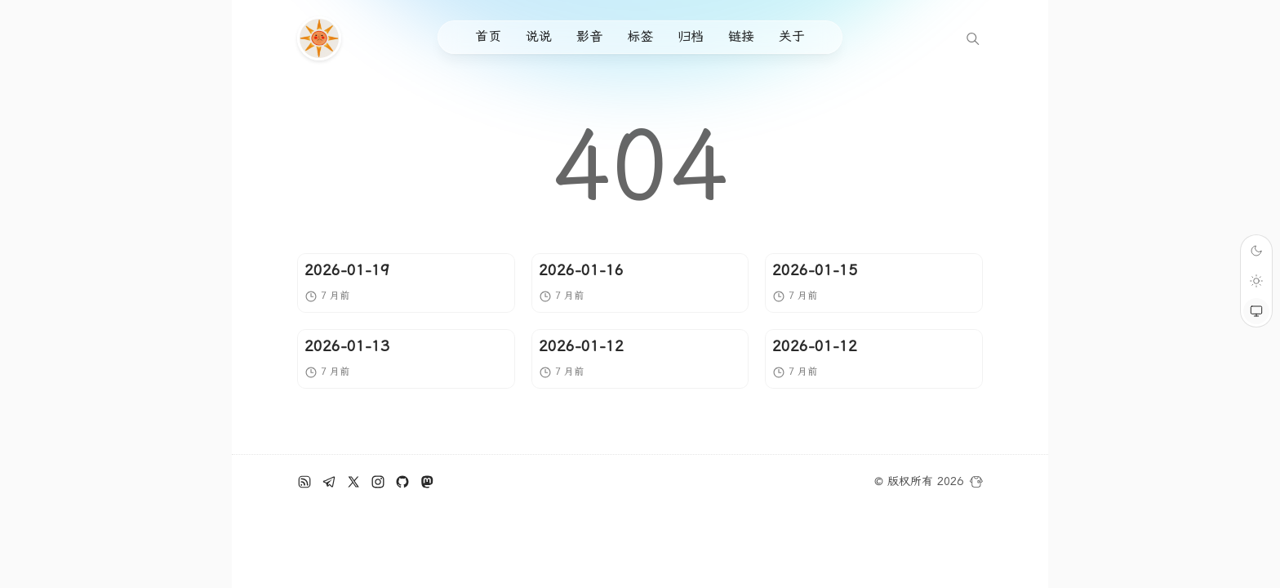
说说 (539, 36)
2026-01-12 (581, 345)
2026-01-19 (346, 269)
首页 (488, 36)
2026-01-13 (346, 345)
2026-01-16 (581, 269)
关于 (792, 36)
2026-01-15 (814, 269)
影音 (589, 36)
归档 (691, 36)
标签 (640, 36)
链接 (741, 36)
